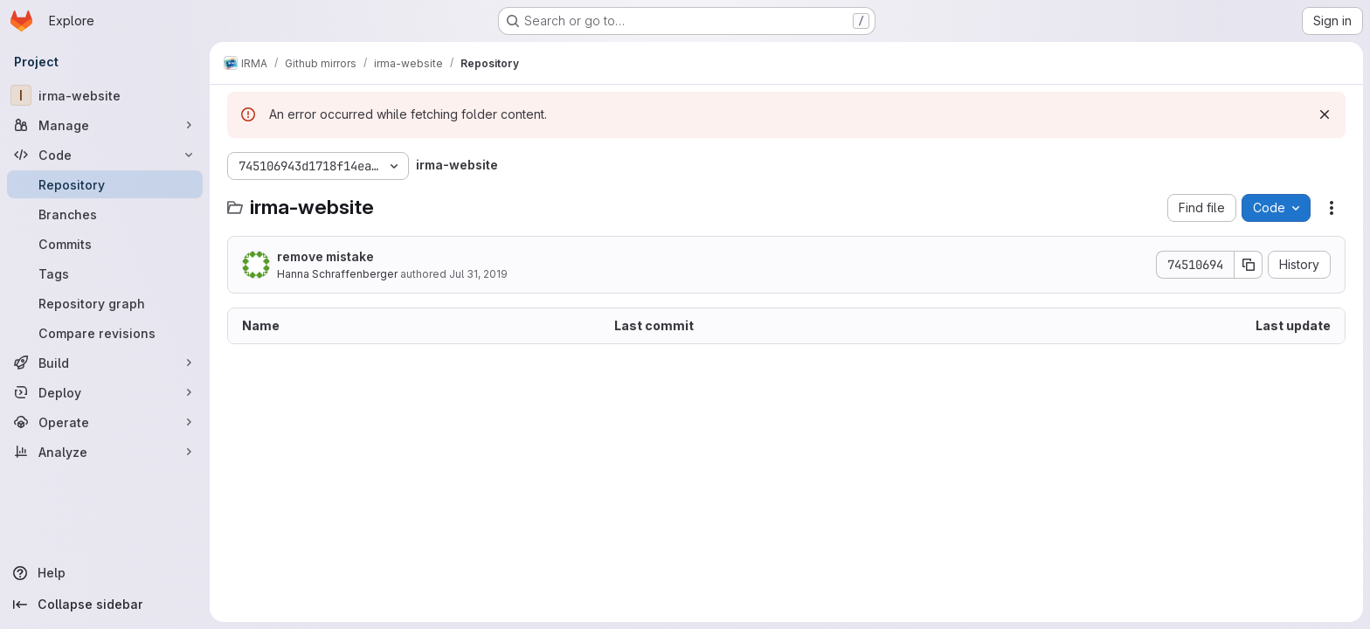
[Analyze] (105, 452)
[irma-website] (105, 95)
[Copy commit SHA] (1249, 265)
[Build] (105, 363)
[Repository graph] (105, 303)
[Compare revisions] (105, 333)
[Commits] (105, 244)
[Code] (105, 155)
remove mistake (325, 256)
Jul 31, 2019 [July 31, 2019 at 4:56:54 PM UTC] (478, 273)
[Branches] (105, 214)
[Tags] (105, 273)
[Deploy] (105, 392)
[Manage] (105, 125)
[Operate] (105, 422)
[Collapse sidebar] (105, 605)
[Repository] (105, 184)
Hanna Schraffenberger (337, 273)
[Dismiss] (1324, 114)
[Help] (105, 573)
